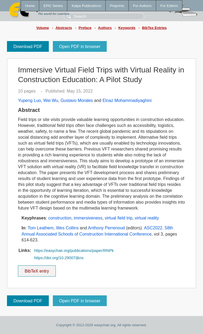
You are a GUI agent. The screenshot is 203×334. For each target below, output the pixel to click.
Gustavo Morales (77, 100)
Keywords (126, 28)
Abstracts (64, 28)
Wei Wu (50, 100)
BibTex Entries (154, 28)
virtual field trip (118, 218)
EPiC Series (53, 6)
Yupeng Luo (29, 100)
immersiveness (88, 218)
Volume (42, 28)
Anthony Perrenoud (106, 228)
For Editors (169, 6)
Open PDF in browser (80, 46)
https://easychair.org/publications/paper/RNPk (74, 250)
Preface (85, 28)
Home (30, 6)
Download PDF (27, 46)
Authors (105, 28)
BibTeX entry (37, 269)
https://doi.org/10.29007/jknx (58, 258)
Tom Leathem (41, 228)
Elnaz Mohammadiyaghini (127, 100)
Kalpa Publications (86, 6)
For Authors (142, 6)
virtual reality (147, 218)
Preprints (117, 6)
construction (59, 218)
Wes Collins (67, 228)
